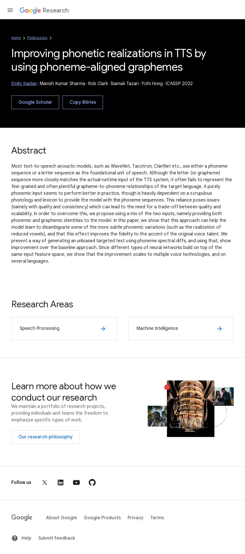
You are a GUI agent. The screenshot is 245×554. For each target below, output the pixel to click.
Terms (157, 518)
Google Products (102, 518)
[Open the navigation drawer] (10, 10)
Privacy (135, 518)
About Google (61, 518)
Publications (37, 38)
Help (21, 538)
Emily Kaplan (24, 83)
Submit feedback (56, 538)
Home (16, 38)
